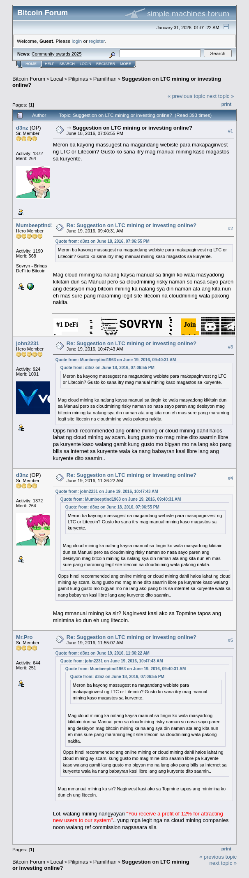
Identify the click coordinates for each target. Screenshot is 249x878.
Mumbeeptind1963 (39, 225)
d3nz (22, 128)
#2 (230, 228)
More (125, 64)
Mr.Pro (24, 637)
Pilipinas (78, 79)
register (96, 41)
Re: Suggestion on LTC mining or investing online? (131, 225)
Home (31, 64)
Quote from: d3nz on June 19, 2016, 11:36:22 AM (102, 653)
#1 (230, 130)
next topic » (220, 96)
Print (226, 104)
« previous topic (186, 96)
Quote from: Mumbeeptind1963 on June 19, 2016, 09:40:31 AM (115, 360)
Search (67, 64)
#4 (230, 478)
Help (50, 64)
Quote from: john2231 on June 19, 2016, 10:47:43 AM (106, 491)
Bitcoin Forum (28, 79)
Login (85, 64)
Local (57, 79)
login (77, 41)
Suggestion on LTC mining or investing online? (132, 128)
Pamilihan (105, 79)
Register (105, 64)
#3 (230, 346)
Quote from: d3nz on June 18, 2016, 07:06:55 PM (102, 241)
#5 (230, 640)
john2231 (27, 343)
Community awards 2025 (57, 53)
